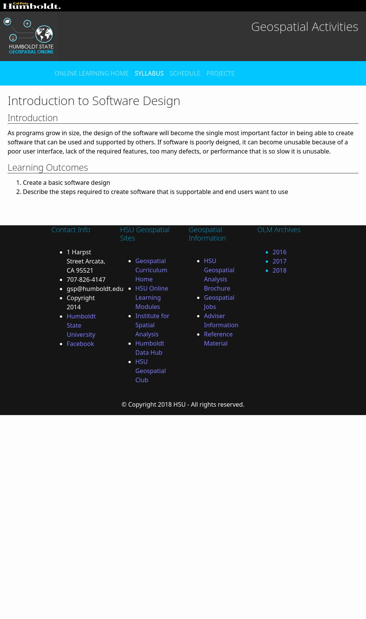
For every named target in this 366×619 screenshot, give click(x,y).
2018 (280, 270)
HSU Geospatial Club (150, 370)
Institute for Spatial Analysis (152, 325)
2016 (280, 252)
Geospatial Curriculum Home (151, 270)
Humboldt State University (81, 325)
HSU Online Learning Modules (151, 297)
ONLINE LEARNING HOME (91, 73)
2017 (280, 261)
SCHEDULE (185, 73)
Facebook (80, 343)
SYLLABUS (149, 73)
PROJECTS (220, 73)
